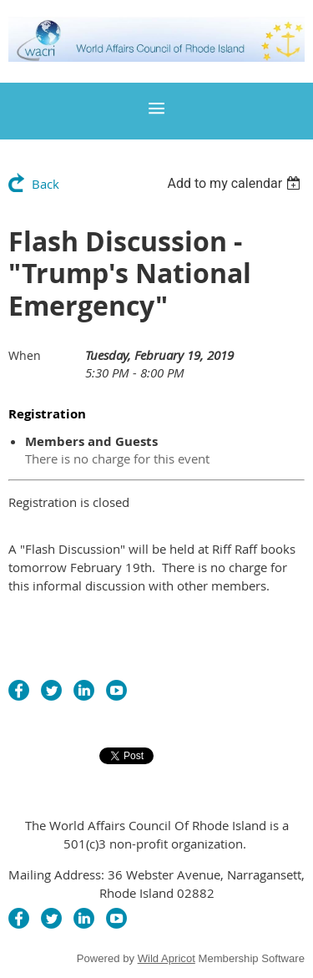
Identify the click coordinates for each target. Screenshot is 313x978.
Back (45, 183)
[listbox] (236, 183)
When (24, 355)
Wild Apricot (166, 958)
